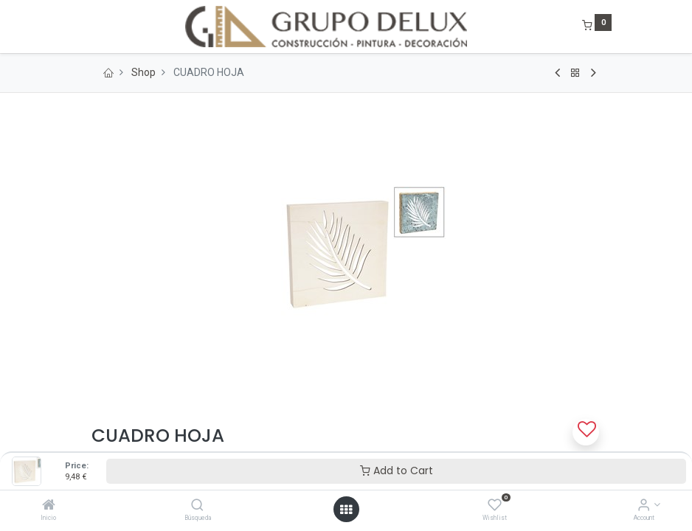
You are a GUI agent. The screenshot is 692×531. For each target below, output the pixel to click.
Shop (143, 72)
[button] (585, 432)
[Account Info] (644, 506)
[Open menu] (346, 509)
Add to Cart (396, 470)
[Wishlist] (495, 506)
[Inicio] (48, 506)
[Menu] (81, 26)
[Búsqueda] (197, 506)
